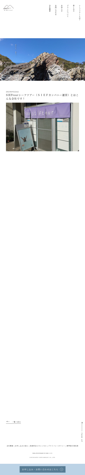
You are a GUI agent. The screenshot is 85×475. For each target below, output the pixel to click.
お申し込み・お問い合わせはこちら (40, 469)
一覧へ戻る (16, 422)
